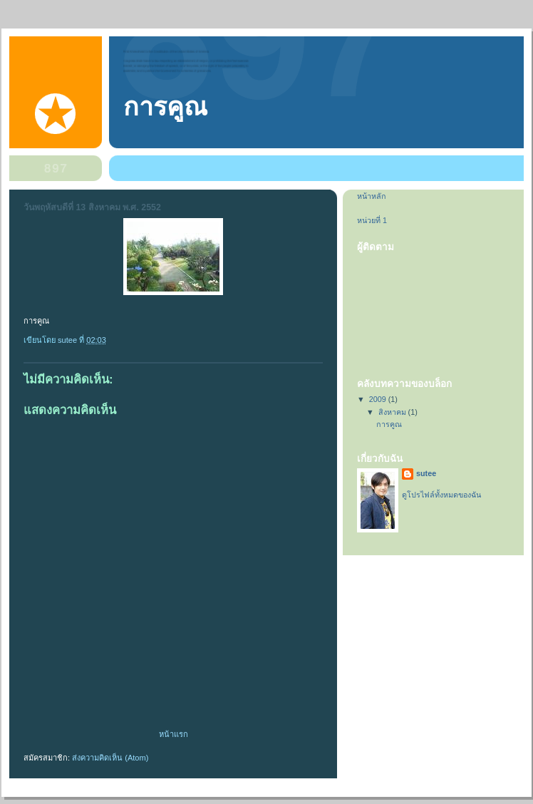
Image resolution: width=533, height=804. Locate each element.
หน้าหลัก (371, 196)
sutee (426, 473)
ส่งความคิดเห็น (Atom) (110, 757)
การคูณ (165, 107)
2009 (378, 399)
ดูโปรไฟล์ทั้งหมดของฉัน (441, 494)
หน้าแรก (173, 734)
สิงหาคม (393, 412)
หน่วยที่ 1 (372, 220)
